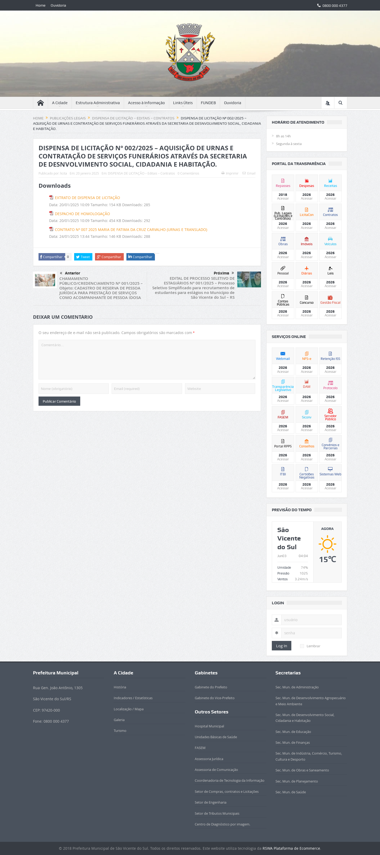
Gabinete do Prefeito (211, 687)
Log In (281, 645)
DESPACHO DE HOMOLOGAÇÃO (82, 213)
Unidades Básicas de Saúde (216, 737)
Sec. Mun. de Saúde (291, 792)
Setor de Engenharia (210, 802)
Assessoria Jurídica (209, 758)
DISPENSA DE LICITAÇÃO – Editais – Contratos (141, 173)
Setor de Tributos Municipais (217, 813)
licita (63, 173)
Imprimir (230, 173)
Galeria (119, 719)
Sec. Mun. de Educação (293, 731)
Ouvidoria (58, 5)
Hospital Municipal (209, 726)
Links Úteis (183, 102)
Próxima (224, 273)
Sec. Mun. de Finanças (293, 742)
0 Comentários (188, 173)
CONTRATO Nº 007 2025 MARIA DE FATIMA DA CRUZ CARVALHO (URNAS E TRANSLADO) (131, 229)
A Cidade (60, 102)
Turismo (120, 730)
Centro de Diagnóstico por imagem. (222, 824)
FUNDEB (208, 102)
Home (40, 5)
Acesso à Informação (146, 102)
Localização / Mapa (129, 709)
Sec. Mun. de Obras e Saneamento (302, 770)
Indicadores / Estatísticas (133, 697)
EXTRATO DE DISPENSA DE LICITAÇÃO (87, 197)
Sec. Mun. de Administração (297, 687)
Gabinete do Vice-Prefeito (215, 697)
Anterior (70, 273)
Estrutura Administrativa (98, 102)
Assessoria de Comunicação (216, 769)
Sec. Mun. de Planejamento (297, 781)
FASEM (200, 747)
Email (249, 173)
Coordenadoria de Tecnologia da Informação (229, 780)
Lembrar (310, 646)
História (120, 687)
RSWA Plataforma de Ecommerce (291, 848)
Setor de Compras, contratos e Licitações (227, 791)
